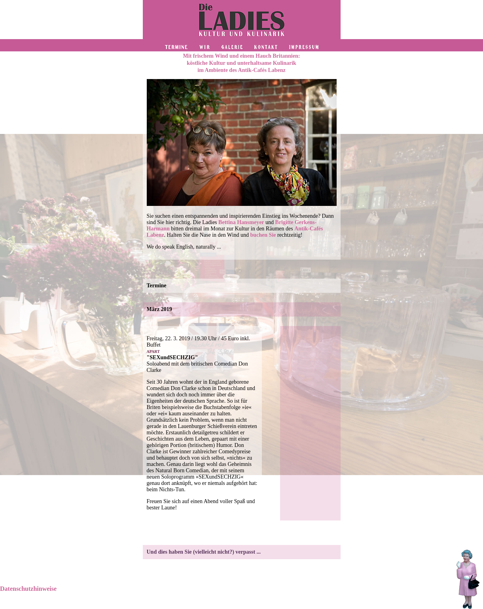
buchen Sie (263, 235)
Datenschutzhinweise (28, 588)
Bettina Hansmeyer (241, 222)
